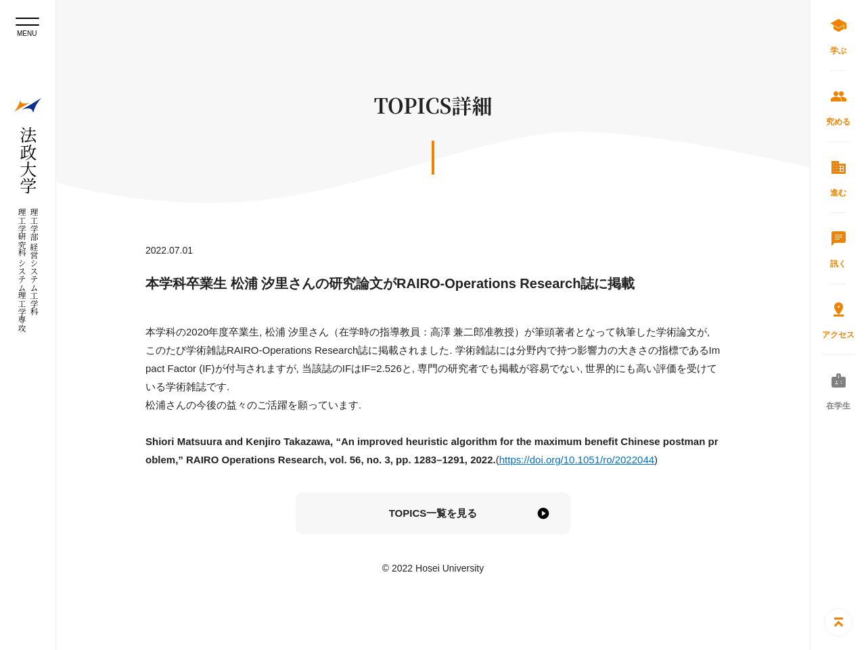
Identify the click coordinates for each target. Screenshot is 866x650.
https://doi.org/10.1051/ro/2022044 (576, 459)
